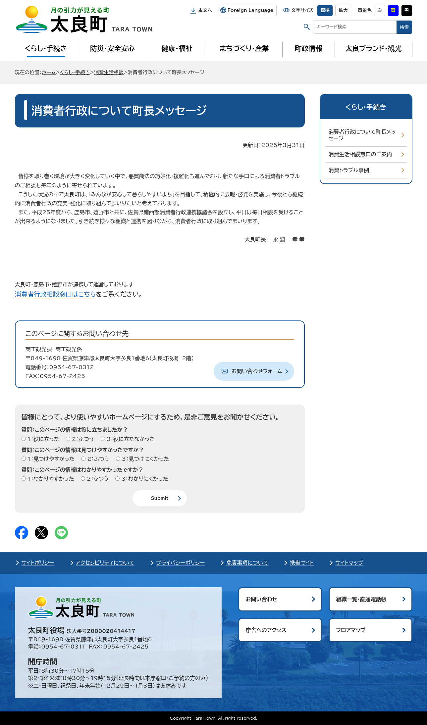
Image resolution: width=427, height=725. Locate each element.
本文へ (205, 10)
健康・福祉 (176, 48)
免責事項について (247, 562)
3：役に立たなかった (130, 439)
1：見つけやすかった (50, 458)
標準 (325, 10)
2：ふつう (82, 439)
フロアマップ (351, 630)
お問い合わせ (262, 599)
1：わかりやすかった (50, 478)
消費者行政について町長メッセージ (362, 135)
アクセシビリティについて (105, 562)
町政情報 (308, 48)
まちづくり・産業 (244, 48)
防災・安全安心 (112, 48)
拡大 (343, 10)
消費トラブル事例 (349, 170)
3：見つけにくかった (144, 458)
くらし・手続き (46, 48)
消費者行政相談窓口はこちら (55, 294)
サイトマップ (349, 562)
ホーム (49, 72)
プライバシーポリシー (180, 562)
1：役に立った (42, 439)
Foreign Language (250, 10)
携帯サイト (302, 562)
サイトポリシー (38, 562)
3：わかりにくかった (144, 478)
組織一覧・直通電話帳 (361, 599)
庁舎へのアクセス (266, 630)
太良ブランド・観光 (374, 48)
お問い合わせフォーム (257, 371)
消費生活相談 (109, 72)
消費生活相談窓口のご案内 (360, 154)
